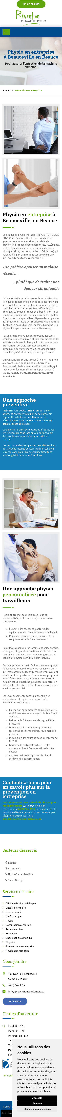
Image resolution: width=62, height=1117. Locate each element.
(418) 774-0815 (31, 4)
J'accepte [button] (37, 1098)
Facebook (15, 1001)
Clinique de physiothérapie (21, 903)
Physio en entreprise (17, 950)
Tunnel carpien (14, 929)
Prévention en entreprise (20, 946)
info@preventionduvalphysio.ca (26, 991)
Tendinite (11, 933)
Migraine (11, 942)
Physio (9, 920)
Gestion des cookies (9, 1113)
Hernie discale (14, 912)
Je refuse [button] (37, 1103)
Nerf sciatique (13, 916)
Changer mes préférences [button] (37, 1109)
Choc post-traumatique (19, 937)
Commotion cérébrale (18, 924)
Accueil (6, 90)
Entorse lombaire (16, 907)
